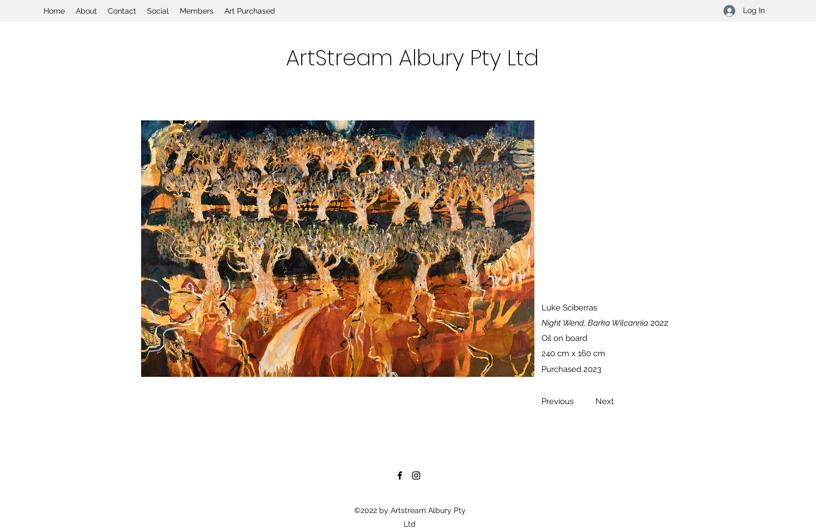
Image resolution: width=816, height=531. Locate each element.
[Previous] (560, 401)
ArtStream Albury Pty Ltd (412, 57)
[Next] (604, 401)
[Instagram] (416, 475)
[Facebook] (399, 475)
